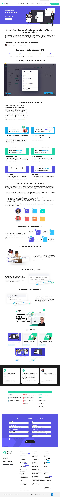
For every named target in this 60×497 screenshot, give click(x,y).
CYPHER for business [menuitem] (23, 460)
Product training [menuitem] (35, 473)
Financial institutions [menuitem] (23, 476)
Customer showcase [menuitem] (47, 488)
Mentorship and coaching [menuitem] (36, 470)
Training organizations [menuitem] (23, 484)
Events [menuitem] (47, 462)
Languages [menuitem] (27, 494)
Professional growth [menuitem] (35, 466)
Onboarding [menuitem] (34, 462)
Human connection (26, 401)
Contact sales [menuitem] (46, 467)
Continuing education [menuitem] (35, 476)
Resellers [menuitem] (46, 465)
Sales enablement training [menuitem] (36, 469)
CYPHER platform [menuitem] (23, 455)
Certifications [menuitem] (34, 486)
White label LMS (40, 403)
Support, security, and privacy (43, 407)
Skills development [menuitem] (35, 465)
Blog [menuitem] (45, 473)
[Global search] (44, 0)
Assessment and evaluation (27, 400)
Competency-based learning (28, 398)
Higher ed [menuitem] (21, 488)
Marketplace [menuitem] (22, 467)
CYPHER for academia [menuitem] (23, 462)
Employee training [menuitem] (35, 463)
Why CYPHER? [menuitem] (46, 453)
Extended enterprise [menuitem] (35, 455)
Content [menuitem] (23, 466)
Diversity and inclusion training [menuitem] (37, 472)
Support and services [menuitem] (23, 469)
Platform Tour (11, 391)
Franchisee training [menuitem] (35, 460)
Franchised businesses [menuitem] (24, 477)
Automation (40, 397)
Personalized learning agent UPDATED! (14, 397)
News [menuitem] (47, 460)
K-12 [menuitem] (20, 487)
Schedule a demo (54, 3)
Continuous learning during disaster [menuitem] (38, 479)
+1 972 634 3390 (5, 458)
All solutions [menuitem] (34, 453)
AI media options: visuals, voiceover (14, 400)
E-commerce (40, 404)
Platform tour (7, 10)
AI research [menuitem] (48, 476)
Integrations (40, 398)
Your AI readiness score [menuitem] (25, 453)
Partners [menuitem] (45, 463)
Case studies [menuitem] (46, 487)
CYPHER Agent (22, 119)
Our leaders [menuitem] (46, 456)
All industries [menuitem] (22, 473)
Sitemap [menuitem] (43, 494)
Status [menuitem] (48, 494)
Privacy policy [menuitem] (37, 494)
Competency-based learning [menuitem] (37, 484)
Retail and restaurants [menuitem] (23, 483)
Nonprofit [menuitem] (21, 480)
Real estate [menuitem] (22, 481)
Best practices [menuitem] (46, 485)
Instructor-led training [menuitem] (36, 483)
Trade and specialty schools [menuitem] (24, 490)
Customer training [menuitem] (35, 456)
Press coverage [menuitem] (47, 481)
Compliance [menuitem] (34, 467)
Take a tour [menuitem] (23, 463)
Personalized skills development (28, 397)
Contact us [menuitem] (46, 466)
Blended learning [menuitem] (35, 477)
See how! (8, 19)
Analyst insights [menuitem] (47, 477)
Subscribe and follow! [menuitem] (48, 480)
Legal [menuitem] (32, 494)
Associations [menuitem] (22, 474)
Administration (40, 406)
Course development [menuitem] (23, 459)
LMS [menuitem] (20, 456)
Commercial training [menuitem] (35, 459)
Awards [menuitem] (45, 459)
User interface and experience (43, 401)
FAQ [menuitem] (45, 474)
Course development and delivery (14, 398)
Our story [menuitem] (45, 455)
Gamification (25, 403)
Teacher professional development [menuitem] (38, 480)
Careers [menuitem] (47, 458)
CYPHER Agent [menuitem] (24, 465)
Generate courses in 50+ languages (14, 401)
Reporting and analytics (42, 400)
